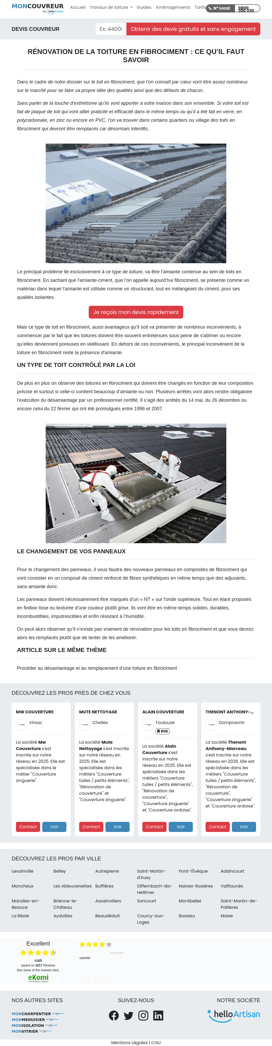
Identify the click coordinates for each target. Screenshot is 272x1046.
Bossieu (187, 916)
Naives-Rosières (196, 886)
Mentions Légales (129, 1043)
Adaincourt (232, 871)
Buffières (104, 886)
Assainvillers (108, 901)
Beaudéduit (107, 916)
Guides (144, 7)
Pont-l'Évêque (193, 871)
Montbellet (190, 901)
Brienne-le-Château (65, 904)
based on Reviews (38, 963)
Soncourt (146, 901)
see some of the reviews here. (38, 970)
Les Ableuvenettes (72, 886)
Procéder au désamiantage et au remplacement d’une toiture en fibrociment (97, 668)
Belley (59, 871)
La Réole (20, 916)
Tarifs (200, 7)
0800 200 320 (246, 8)
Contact (28, 827)
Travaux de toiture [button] (109, 7)
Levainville (22, 871)
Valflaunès (232, 886)
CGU (156, 1043)
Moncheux (22, 886)
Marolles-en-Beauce (26, 904)
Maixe (227, 916)
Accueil (78, 7)
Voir (54, 827)
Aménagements (173, 7)
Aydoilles (62, 916)
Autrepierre (107, 871)
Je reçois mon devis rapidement (136, 312)
